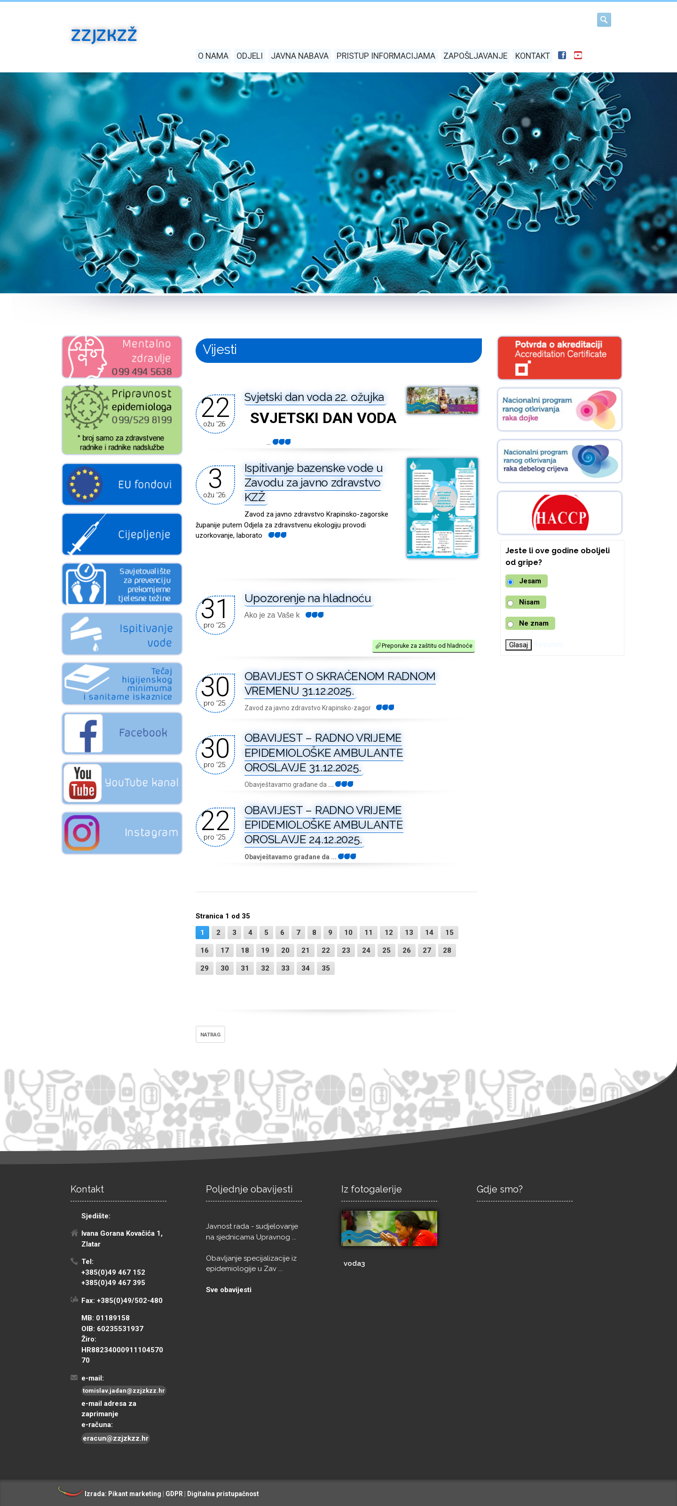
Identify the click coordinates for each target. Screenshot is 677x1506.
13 (409, 932)
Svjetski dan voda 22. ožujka (314, 397)
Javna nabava (300, 56)
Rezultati (548, 644)
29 (204, 968)
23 (346, 950)
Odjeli (249, 56)
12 (389, 932)
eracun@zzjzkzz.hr (116, 1438)
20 (285, 950)
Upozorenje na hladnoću (307, 598)
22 (326, 950)
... (274, 535)
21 (305, 950)
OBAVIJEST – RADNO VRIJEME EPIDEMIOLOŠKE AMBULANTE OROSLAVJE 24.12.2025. (323, 824)
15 (449, 932)
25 (386, 950)
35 (326, 968)
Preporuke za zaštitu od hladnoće (423, 645)
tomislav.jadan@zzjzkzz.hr (124, 1390)
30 (224, 968)
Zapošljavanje (475, 56)
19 (265, 950)
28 (447, 950)
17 (224, 950)
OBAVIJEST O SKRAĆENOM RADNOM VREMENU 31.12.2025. (340, 683)
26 (406, 950)
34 (305, 968)
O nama (213, 56)
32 (265, 968)
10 (348, 932)
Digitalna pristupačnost (223, 1494)
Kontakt (532, 56)
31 (245, 968)
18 (245, 950)
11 (368, 932)
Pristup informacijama (386, 56)
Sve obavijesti (229, 1290)
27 (427, 950)
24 (366, 950)
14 (429, 932)
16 (204, 950)
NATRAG (210, 1035)
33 (285, 968)
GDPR (174, 1494)
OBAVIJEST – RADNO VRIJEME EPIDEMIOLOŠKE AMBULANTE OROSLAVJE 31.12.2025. (323, 752)
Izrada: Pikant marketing (108, 1494)
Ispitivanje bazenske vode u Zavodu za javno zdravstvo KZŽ (313, 482)
